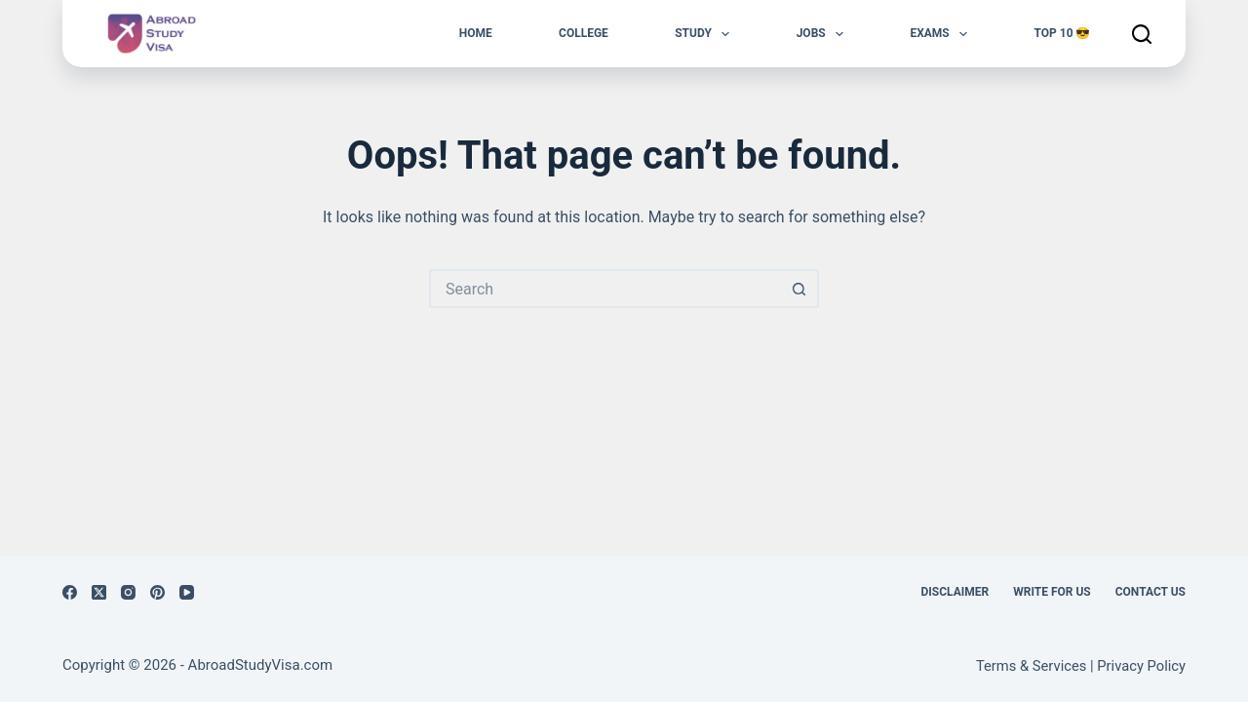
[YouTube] (186, 592)
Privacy (1122, 666)
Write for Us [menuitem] (1052, 592)
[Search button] (799, 288)
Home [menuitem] (475, 33)
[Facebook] (69, 592)
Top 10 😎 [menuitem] (1062, 33)
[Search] (1141, 34)
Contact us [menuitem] (1150, 592)
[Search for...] (604, 288)
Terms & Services (1031, 666)
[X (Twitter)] (99, 592)
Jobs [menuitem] (824, 34)
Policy (1167, 666)
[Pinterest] (157, 592)
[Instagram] (128, 592)
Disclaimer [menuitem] (955, 592)
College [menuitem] (583, 33)
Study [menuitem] (706, 34)
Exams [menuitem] (942, 34)
